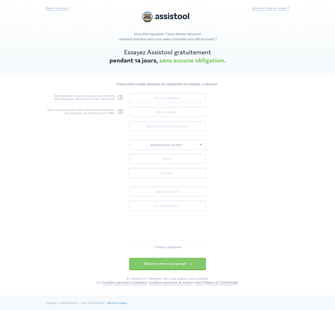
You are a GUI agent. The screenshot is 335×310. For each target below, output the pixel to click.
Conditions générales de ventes (170, 282)
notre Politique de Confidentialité (216, 282)
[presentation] (167, 227)
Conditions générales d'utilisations (125, 282)
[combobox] (167, 145)
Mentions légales (117, 303)
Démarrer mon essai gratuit (167, 263)
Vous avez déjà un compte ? (270, 8)
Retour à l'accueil (57, 8)
